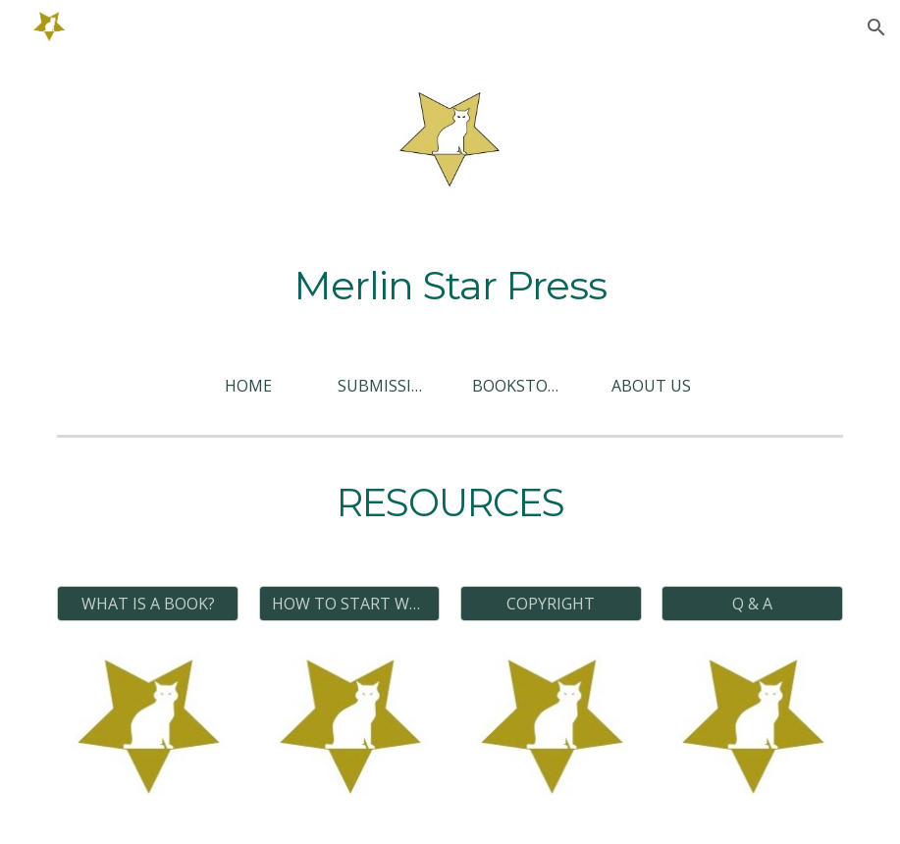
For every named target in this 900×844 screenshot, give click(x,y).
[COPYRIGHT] (551, 603)
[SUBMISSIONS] (383, 385)
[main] (450, 285)
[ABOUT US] (652, 385)
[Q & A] (752, 603)
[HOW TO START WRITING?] (350, 603)
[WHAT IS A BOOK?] (148, 603)
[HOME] (248, 385)
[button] (876, 27)
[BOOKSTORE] (517, 385)
